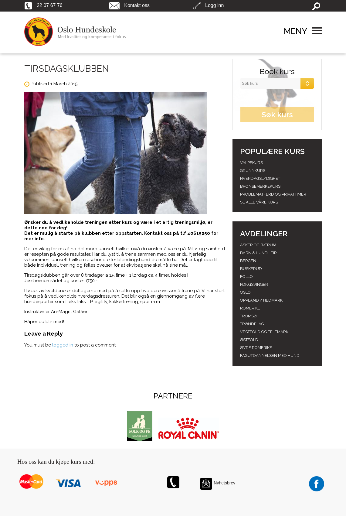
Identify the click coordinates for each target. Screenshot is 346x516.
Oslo (245, 292)
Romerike (250, 308)
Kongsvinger (254, 284)
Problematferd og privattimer (273, 194)
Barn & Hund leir (258, 253)
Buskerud (251, 268)
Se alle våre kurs (259, 202)
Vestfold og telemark (264, 332)
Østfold (249, 339)
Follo (246, 276)
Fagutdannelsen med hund (270, 355)
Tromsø (248, 316)
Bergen (248, 260)
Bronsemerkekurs (260, 186)
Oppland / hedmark (261, 300)
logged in (62, 345)
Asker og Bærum (258, 245)
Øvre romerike (256, 347)
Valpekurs (251, 162)
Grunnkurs (252, 170)
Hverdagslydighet (260, 178)
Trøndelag (252, 324)
